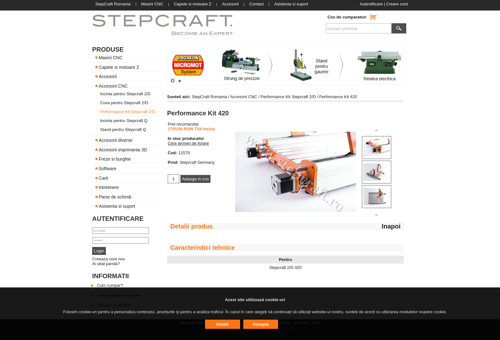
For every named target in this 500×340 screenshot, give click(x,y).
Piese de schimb (115, 196)
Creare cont (397, 4)
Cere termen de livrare (188, 143)
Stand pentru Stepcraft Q (123, 129)
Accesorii (108, 76)
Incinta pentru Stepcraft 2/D (125, 93)
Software (107, 168)
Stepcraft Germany (197, 162)
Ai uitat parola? (106, 263)
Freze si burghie (115, 159)
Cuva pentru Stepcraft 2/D (124, 102)
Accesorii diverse (116, 140)
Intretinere (109, 187)
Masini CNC (111, 57)
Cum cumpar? (110, 285)
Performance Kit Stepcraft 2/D (127, 111)
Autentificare (371, 4)
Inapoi (391, 226)
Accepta (261, 324)
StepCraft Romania (209, 96)
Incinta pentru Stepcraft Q (123, 120)
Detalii (222, 324)
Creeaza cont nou (108, 259)
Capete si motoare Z (119, 66)
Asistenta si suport (117, 206)
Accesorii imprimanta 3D (123, 149)
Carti (103, 177)
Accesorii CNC (113, 85)
